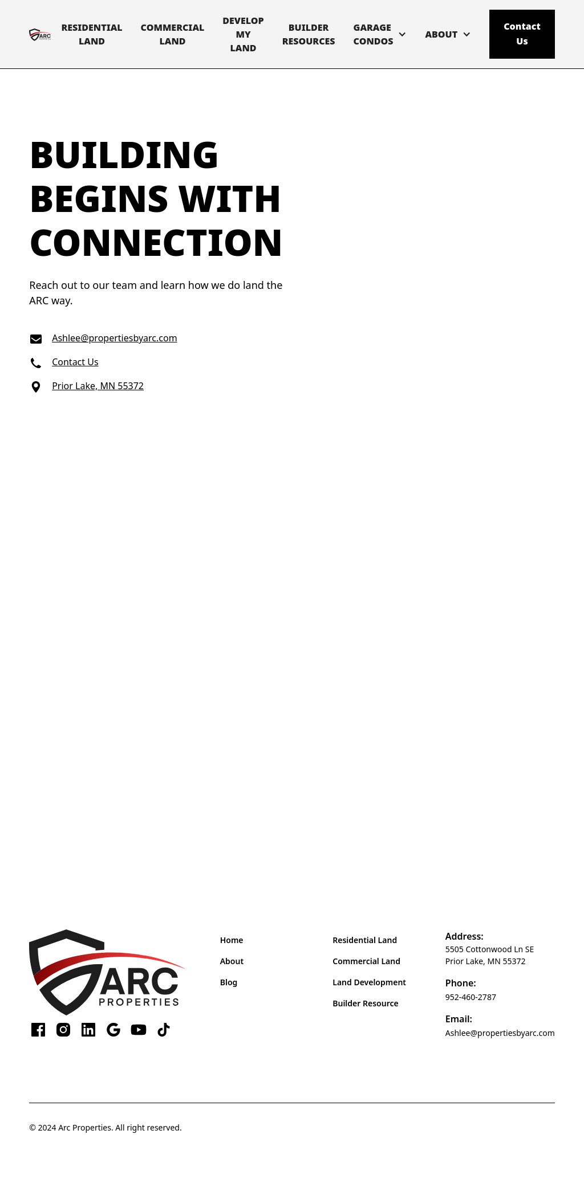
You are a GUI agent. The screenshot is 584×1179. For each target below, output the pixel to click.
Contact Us (522, 33)
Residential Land (364, 940)
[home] (40, 34)
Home (232, 940)
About (232, 961)
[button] (380, 34)
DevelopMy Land (242, 34)
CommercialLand (173, 34)
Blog (229, 982)
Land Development (369, 982)
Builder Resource (365, 1003)
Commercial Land (366, 961)
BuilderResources (308, 34)
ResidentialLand (91, 34)
